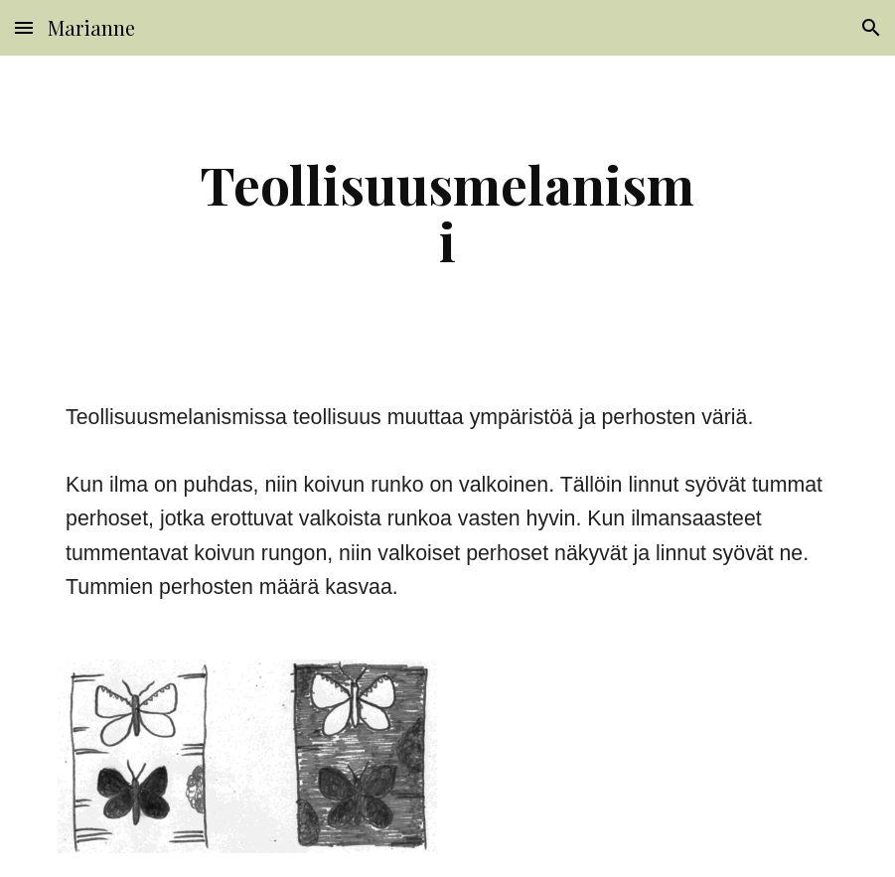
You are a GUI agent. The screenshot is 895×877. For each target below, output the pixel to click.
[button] (24, 27)
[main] (447, 212)
